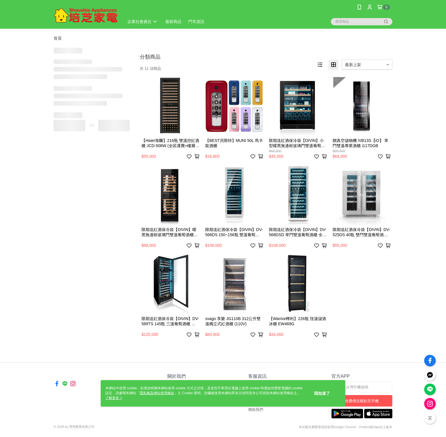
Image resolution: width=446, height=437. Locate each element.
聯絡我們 (255, 409)
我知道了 (322, 393)
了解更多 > (113, 398)
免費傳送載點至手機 (362, 401)
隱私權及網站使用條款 (157, 393)
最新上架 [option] (353, 64)
